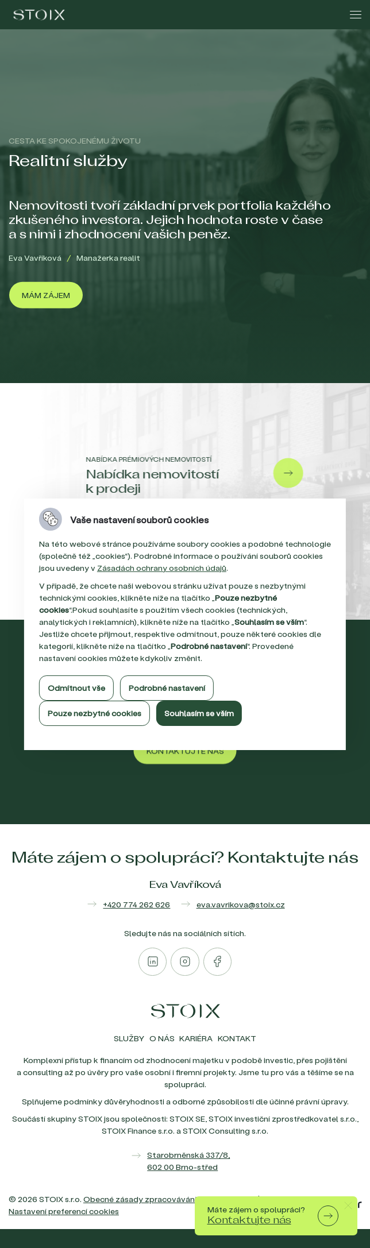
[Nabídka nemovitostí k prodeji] (179, 473)
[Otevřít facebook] (217, 962)
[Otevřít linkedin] (152, 962)
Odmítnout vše (76, 687)
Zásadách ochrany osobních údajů (161, 567)
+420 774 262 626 (136, 904)
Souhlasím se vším (199, 713)
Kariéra (196, 1038)
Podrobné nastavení (167, 687)
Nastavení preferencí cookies (64, 1211)
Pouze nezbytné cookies (94, 713)
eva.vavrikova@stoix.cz (240, 904)
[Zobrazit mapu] (185, 1161)
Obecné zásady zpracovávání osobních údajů (169, 1198)
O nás (162, 1038)
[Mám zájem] (46, 295)
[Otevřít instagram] (185, 962)
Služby (129, 1038)
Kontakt (237, 1038)
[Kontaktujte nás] (185, 768)
